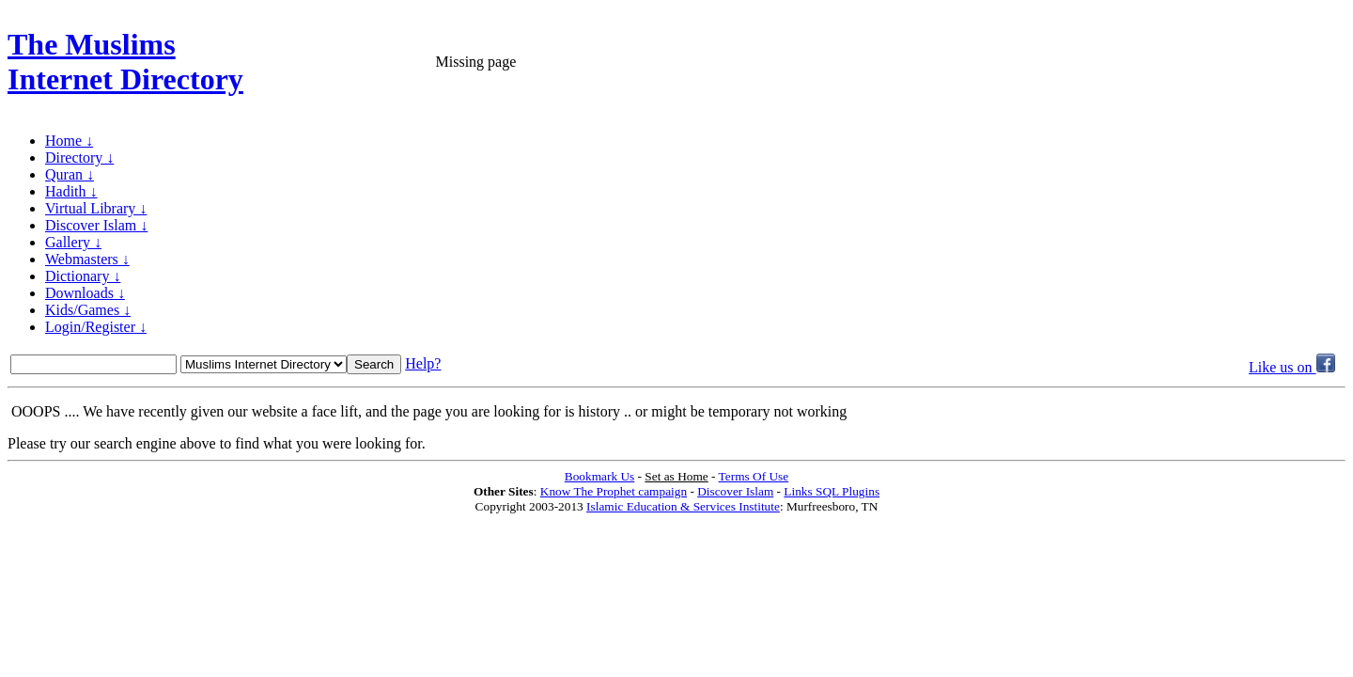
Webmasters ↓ (87, 259)
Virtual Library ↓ (96, 208)
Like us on (1292, 367)
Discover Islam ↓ (96, 225)
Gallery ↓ (73, 242)
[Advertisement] (1125, 62)
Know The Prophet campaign (613, 491)
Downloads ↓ (85, 293)
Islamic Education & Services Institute (683, 506)
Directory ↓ (79, 157)
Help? (423, 363)
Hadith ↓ (71, 191)
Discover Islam (735, 491)
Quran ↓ (69, 174)
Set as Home (676, 476)
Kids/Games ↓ (88, 310)
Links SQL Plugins (831, 491)
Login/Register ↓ (96, 327)
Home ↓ (69, 141)
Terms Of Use (754, 476)
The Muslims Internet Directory (125, 61)
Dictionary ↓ (82, 276)
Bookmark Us (599, 476)
